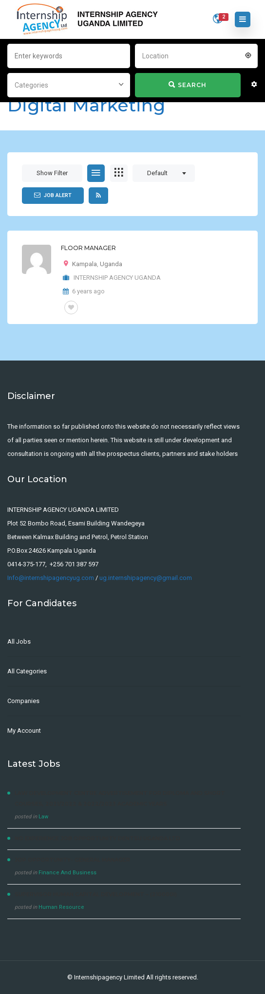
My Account (24, 730)
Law (43, 816)
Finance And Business (67, 872)
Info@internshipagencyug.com (50, 577)
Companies (23, 701)
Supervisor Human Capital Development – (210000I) (96, 894)
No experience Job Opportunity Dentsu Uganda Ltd (97, 838)
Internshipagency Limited (109, 977)
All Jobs (19, 641)
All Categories (27, 671)
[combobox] (196, 55)
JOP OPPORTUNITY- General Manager (72, 859)
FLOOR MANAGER (88, 248)
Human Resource (61, 907)
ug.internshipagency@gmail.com (145, 577)
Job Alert (53, 195)
